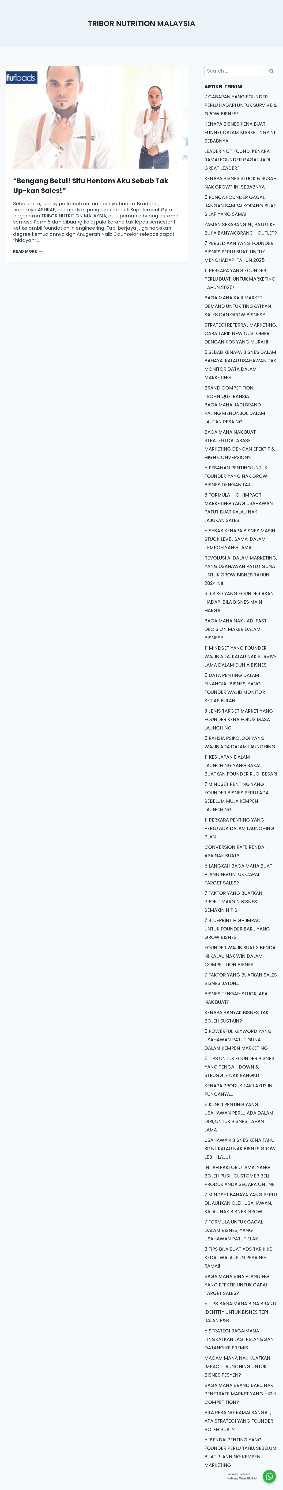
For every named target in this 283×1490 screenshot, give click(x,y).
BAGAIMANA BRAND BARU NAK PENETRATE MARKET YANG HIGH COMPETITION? (240, 1393)
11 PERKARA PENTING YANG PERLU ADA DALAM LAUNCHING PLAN (239, 828)
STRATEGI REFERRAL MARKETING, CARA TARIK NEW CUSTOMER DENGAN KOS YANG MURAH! (240, 333)
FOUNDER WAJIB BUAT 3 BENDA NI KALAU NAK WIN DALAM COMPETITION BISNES (239, 956)
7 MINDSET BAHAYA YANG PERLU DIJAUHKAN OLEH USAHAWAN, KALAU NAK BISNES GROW (240, 1203)
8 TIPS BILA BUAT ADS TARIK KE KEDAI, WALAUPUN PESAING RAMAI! (238, 1257)
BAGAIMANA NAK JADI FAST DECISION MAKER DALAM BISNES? (235, 629)
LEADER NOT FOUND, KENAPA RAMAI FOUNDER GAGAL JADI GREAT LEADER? (237, 159)
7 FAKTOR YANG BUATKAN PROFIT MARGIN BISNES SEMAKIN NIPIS (233, 901)
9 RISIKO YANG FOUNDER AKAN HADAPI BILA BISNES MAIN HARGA (239, 602)
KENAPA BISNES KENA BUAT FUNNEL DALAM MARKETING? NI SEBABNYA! (239, 132)
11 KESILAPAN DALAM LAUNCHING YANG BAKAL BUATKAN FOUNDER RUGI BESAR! (240, 765)
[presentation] (97, 117)
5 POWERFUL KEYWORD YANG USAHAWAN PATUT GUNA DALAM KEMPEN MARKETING (238, 1039)
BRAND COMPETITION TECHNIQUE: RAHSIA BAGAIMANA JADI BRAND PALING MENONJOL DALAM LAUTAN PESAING (234, 405)
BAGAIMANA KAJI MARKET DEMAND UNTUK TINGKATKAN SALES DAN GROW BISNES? (237, 306)
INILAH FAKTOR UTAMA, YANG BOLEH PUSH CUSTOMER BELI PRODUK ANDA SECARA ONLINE (239, 1176)
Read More (28, 251)
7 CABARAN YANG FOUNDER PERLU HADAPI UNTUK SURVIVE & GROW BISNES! (240, 105)
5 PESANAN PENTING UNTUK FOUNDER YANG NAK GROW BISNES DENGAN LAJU (235, 476)
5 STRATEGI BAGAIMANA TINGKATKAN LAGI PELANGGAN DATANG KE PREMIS (239, 1339)
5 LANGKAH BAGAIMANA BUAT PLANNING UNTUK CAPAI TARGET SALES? (238, 874)
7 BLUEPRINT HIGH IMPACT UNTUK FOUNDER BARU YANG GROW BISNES (237, 929)
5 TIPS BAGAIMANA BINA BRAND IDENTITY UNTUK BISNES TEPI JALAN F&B (240, 1312)
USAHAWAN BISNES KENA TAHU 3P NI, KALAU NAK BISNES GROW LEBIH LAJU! (240, 1148)
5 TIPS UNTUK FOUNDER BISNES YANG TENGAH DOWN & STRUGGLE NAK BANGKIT (239, 1067)
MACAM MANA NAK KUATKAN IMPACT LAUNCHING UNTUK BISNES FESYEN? (237, 1366)
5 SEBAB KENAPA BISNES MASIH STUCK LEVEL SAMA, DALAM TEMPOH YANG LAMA (239, 539)
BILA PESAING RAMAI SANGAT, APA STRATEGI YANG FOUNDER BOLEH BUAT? (238, 1421)
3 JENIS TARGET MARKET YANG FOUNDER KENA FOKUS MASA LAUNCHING (238, 719)
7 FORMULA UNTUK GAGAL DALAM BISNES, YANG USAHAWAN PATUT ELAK (233, 1230)
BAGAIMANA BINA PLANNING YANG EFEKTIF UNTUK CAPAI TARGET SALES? (236, 1285)
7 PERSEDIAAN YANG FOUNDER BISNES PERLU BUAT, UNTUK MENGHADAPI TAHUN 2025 (238, 251)
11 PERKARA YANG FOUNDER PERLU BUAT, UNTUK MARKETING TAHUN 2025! (239, 279)
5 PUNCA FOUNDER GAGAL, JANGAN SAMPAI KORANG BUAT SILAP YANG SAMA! (240, 205)
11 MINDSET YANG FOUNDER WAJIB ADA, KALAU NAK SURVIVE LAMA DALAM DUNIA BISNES (240, 656)
